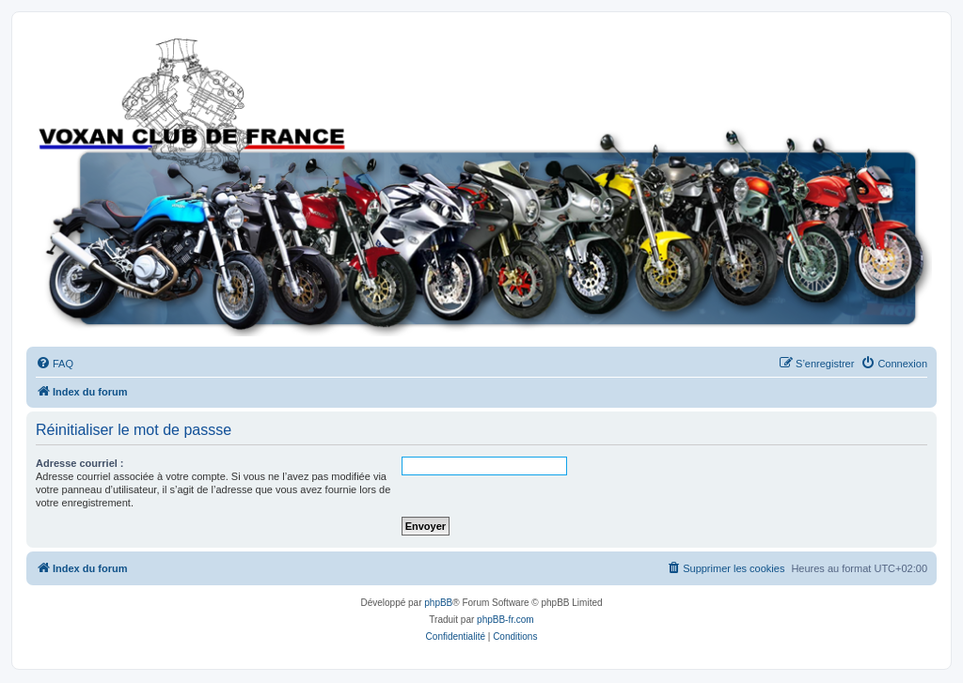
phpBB (438, 603)
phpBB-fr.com (505, 619)
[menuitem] (54, 363)
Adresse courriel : (80, 463)
